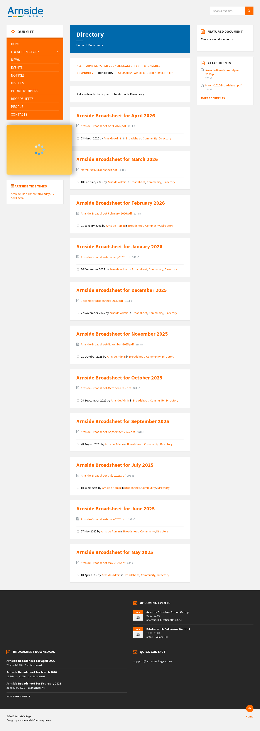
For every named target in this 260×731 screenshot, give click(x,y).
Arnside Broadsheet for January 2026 (119, 246)
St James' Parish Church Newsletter (145, 73)
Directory (165, 138)
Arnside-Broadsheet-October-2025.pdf (106, 388)
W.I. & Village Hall (158, 636)
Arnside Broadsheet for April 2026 (115, 115)
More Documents (213, 98)
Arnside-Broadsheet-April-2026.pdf (104, 126)
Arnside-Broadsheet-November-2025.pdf (108, 344)
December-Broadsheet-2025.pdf (102, 301)
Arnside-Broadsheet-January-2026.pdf (106, 257)
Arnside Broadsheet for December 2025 (121, 290)
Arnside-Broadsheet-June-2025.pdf (104, 519)
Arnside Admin (113, 138)
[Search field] (231, 11)
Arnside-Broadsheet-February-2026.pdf (107, 213)
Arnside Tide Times (31, 186)
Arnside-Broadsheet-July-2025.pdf (103, 475)
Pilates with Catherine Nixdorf (168, 629)
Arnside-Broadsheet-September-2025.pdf (108, 432)
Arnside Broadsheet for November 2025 (122, 333)
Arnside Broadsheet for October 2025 (119, 377)
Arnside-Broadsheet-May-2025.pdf (103, 563)
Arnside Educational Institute (165, 619)
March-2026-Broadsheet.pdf (99, 170)
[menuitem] (35, 44)
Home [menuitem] (249, 716)
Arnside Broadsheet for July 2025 (115, 465)
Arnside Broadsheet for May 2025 (114, 552)
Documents (95, 45)
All (79, 66)
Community (85, 73)
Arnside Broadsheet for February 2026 (120, 202)
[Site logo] (25, 16)
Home (80, 45)
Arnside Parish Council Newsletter (112, 66)
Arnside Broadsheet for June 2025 (115, 508)
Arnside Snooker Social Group (167, 612)
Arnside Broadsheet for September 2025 (122, 421)
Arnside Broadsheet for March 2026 (117, 159)
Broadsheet (153, 66)
